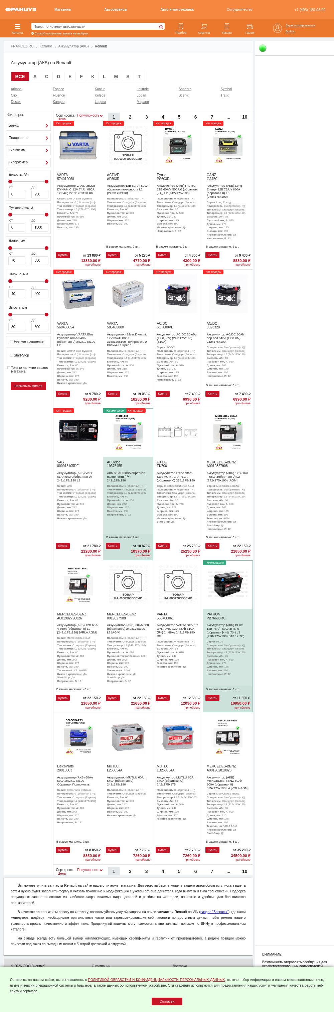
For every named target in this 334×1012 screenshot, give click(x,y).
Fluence (59, 95)
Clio (14, 95)
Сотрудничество (239, 9)
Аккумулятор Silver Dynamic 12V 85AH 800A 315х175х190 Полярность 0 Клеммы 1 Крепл (127, 339)
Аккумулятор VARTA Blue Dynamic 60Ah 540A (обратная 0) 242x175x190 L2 (76, 339)
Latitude (143, 89)
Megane (143, 102)
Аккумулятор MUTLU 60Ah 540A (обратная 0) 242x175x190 (126, 780)
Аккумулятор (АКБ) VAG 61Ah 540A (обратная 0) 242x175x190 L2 (74, 476)
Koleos (100, 95)
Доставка (180, 966)
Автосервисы (115, 9)
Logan (141, 95)
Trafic (224, 95)
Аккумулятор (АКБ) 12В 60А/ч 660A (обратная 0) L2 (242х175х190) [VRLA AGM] (78, 628)
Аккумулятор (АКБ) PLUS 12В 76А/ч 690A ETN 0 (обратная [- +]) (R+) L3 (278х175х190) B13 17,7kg (225, 630)
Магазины (62, 9)
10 (244, 117)
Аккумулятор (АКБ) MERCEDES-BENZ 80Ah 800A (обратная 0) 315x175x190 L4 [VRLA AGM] (227, 782)
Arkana (16, 89)
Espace (58, 89)
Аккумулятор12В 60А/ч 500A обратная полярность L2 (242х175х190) (127, 189)
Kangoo (58, 102)
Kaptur (100, 89)
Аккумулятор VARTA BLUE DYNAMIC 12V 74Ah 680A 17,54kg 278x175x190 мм (76, 189)
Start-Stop (19, 355)
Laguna (100, 102)
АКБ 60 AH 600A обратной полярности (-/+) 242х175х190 (126, 476)
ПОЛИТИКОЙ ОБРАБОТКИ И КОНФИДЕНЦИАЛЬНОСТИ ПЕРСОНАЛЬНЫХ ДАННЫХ (156, 980)
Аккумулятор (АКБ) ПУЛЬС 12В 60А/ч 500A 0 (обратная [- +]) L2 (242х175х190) (177, 189)
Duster (16, 102)
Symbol (226, 89)
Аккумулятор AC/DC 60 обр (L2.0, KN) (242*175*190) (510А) (177, 337)
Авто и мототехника (176, 9)
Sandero (185, 89)
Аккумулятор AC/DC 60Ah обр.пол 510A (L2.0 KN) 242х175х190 (225, 337)
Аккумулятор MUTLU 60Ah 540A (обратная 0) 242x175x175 (176, 780)
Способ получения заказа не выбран (62, 33)
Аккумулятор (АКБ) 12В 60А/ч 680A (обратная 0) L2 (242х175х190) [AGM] (227, 476)
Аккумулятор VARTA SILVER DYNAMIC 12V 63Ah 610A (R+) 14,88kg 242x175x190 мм (177, 630)
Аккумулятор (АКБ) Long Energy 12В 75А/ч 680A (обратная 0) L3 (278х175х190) (224, 191)
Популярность (88, 115)
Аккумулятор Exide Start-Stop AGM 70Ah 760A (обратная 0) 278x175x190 (176, 476)
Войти (290, 31)
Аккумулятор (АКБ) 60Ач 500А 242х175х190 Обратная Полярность (75, 780)
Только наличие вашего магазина (27, 370)
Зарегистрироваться (300, 25)
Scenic (184, 95)
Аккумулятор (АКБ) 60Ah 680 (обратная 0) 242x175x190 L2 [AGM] (128, 628)
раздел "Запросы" (214, 912)
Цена (61, 119)
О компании (101, 966)
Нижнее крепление (26, 342)
